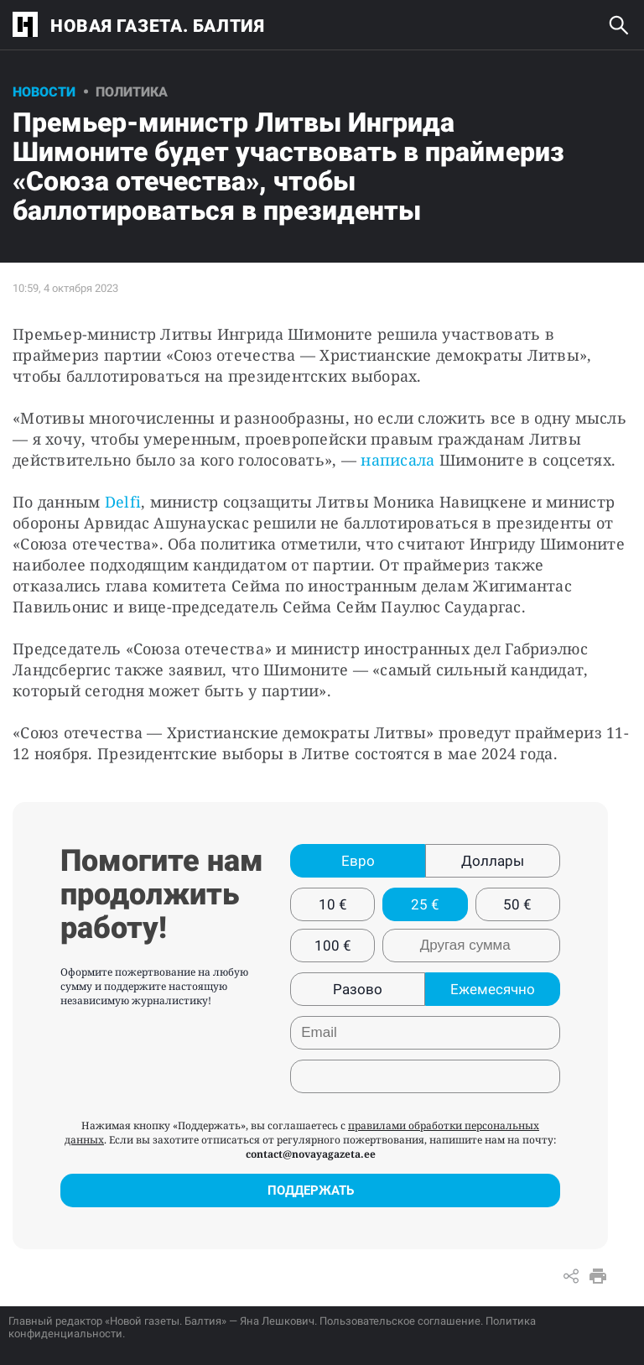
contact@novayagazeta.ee (311, 1154)
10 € (333, 904)
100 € (332, 945)
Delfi (123, 502)
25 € (425, 904)
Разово (357, 989)
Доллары (492, 860)
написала (397, 460)
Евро (358, 860)
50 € (517, 904)
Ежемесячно (492, 989)
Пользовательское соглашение (399, 1321)
